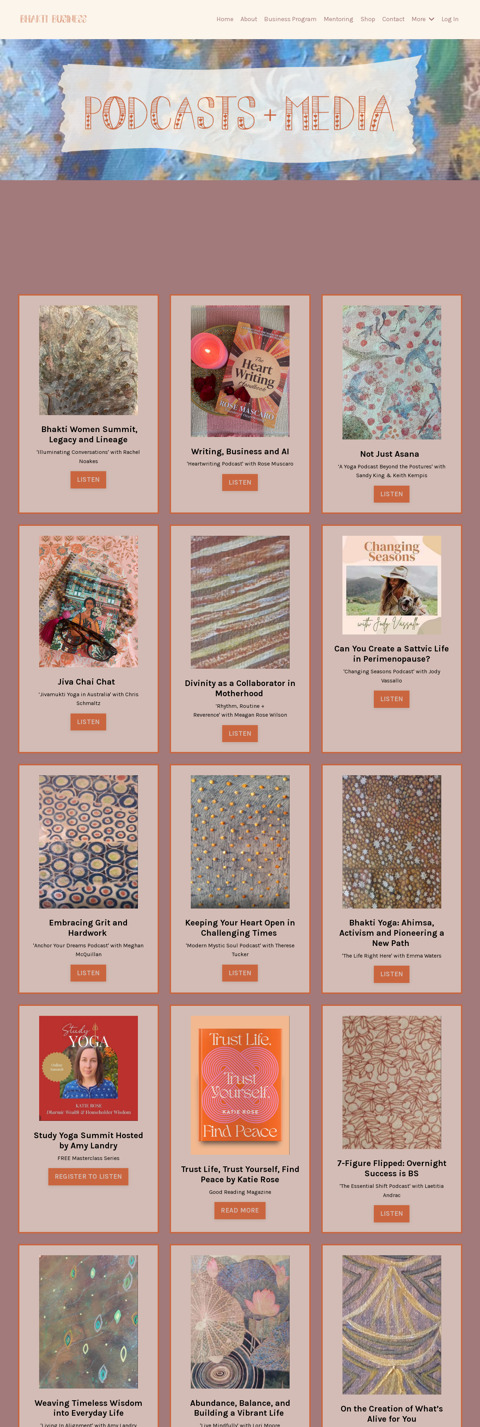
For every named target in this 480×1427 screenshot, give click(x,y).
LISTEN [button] (88, 476)
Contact (393, 19)
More (423, 19)
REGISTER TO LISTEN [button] (88, 1178)
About (247, 19)
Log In (450, 19)
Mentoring (338, 19)
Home (223, 19)
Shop (367, 19)
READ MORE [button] (240, 1212)
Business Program (289, 19)
